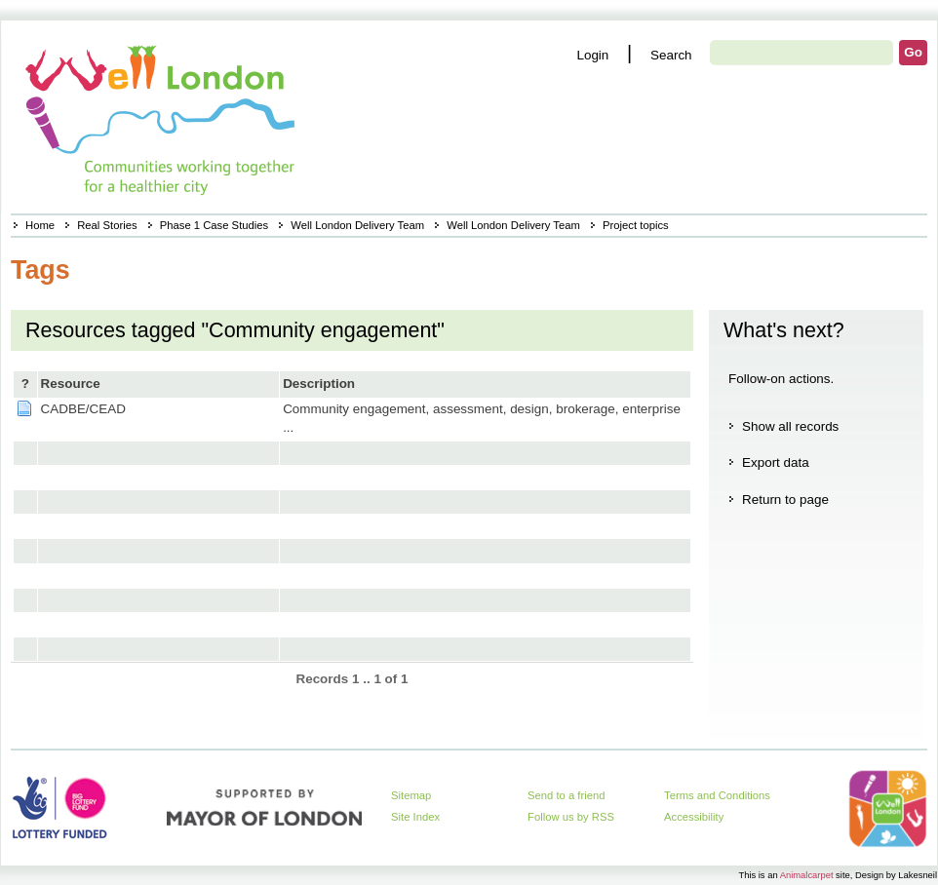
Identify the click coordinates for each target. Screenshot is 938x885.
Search (671, 55)
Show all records (790, 426)
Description (319, 383)
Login (592, 55)
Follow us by (571, 817)
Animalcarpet (807, 874)
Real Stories (107, 225)
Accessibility (693, 817)
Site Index (415, 817)
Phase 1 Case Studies (214, 225)
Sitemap (411, 795)
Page (24, 408)
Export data (775, 462)
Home (40, 225)
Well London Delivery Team (357, 225)
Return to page (785, 499)
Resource (70, 383)
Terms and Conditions (717, 795)
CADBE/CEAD (83, 409)
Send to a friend (567, 795)
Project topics (636, 225)
